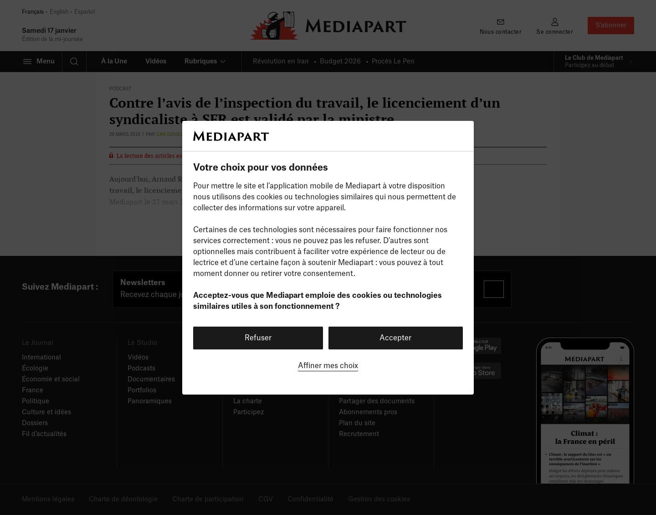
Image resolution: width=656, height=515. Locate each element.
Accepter (395, 338)
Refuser (258, 338)
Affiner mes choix (328, 365)
